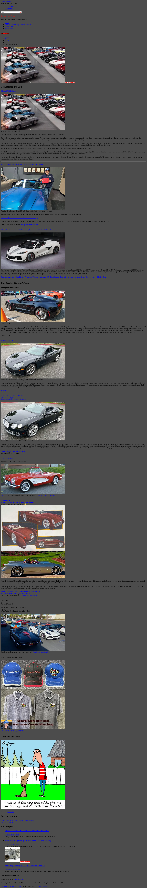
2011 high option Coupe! (9, 341)
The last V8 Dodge (7, 822)
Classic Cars (9, 26)
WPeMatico (10, 812)
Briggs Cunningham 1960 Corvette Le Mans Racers (17, 820)
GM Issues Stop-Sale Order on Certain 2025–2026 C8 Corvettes (27, 831)
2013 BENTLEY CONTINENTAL (12, 395)
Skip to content (6, 2)
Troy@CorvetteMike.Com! (46, 495)
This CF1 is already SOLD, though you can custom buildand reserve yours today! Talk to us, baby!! (20, 592)
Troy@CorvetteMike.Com (29, 225)
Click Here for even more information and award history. (19, 218)
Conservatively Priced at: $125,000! (13, 451)
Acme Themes (42, 886)
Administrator (19, 879)
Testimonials (9, 9)
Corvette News (70, 82)
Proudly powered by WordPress (11, 886)
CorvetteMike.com (11, 7)
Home (7, 23)
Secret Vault (9, 28)
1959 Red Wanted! (7, 458)
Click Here (4, 495)
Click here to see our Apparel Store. (12, 730)
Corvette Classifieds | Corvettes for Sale (18, 24)
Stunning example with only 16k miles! (13, 399)
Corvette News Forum (8, 16)
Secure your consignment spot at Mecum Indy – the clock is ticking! (28, 840)
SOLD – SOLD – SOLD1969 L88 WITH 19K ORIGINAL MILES (22, 164)
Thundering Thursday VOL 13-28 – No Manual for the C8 (25, 866)
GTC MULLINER (7, 397)
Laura (14, 91)
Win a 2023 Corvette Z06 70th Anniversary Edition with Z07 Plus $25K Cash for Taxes (29, 230)
